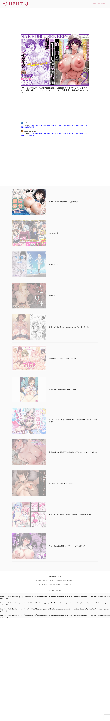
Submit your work (55, 576)
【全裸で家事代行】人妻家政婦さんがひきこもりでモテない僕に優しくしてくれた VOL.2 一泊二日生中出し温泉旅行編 (55, 126)
